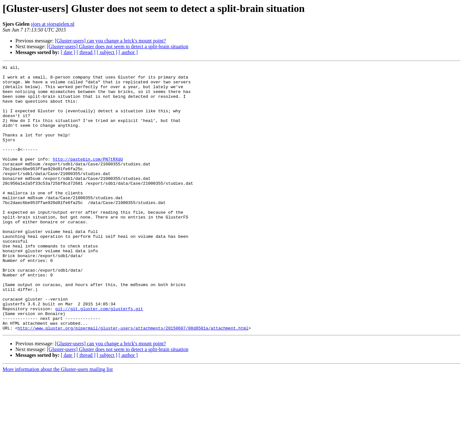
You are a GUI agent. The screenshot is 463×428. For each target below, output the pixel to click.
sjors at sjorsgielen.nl (53, 24)
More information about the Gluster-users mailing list (58, 422)
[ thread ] (86, 52)
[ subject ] (107, 52)
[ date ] (68, 52)
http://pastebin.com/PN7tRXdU (88, 178)
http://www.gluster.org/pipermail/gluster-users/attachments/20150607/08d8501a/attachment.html (133, 381)
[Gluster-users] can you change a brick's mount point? (110, 40)
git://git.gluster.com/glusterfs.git (99, 358)
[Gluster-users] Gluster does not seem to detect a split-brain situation (117, 46)
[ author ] (128, 52)
